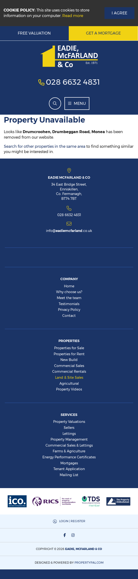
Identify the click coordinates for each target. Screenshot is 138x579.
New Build (69, 360)
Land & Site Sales (69, 377)
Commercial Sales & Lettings (69, 445)
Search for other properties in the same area (44, 146)
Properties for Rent (69, 354)
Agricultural (69, 383)
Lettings (69, 433)
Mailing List (69, 475)
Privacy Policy (69, 309)
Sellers (69, 427)
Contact (69, 315)
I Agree (119, 13)
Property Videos (69, 389)
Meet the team (69, 298)
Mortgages (69, 463)
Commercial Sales (69, 366)
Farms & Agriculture (69, 451)
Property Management (69, 439)
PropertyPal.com (89, 562)
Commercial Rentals (69, 371)
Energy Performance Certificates (69, 457)
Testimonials (69, 304)
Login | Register (72, 521)
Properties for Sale (69, 348)
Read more (72, 15)
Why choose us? (69, 292)
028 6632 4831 (73, 82)
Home (69, 286)
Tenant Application (69, 469)
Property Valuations (69, 421)
